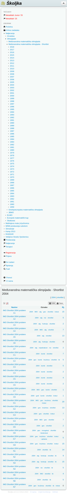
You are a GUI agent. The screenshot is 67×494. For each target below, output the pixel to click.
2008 (12, 74)
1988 (12, 128)
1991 (12, 120)
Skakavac (11, 221)
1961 (12, 202)
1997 (12, 104)
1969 (12, 180)
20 (63, 402)
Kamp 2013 (10, 231)
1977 (12, 158)
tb (59, 360)
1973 (12, 169)
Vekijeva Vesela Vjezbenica (17, 237)
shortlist (60, 297)
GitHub (55, 492)
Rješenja (8, 265)
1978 (12, 155)
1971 (12, 174)
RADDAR (10, 234)
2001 (12, 93)
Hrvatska (10, 36)
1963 (12, 196)
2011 (12, 66)
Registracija (9, 253)
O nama (8, 281)
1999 (12, 98)
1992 (12, 117)
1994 (12, 112)
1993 (12, 115)
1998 (12, 101)
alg (40, 312)
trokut (57, 312)
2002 (12, 90)
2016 (12, 52)
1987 (12, 131)
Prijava (7, 256)
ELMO (9, 215)
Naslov (14, 307)
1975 (12, 164)
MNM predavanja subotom (17, 226)
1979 (12, 153)
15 (63, 312)
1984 (12, 139)
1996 (12, 107)
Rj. (63, 307)
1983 (12, 142)
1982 (12, 145)
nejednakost (43, 348)
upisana (44, 439)
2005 (12, 82)
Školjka (11, 3)
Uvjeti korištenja (44, 492)
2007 (12, 77)
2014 (12, 58)
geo (44, 312)
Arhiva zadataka (11, 30)
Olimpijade (11, 39)
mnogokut (45, 430)
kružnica (47, 360)
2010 (12, 69)
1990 (12, 123)
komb (43, 354)
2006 (12, 79)
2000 (12, 96)
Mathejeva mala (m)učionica (17, 223)
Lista (52, 303)
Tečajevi (8, 247)
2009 (12, 71)
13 (63, 336)
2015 (12, 55)
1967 (12, 185)
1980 (12, 150)
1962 (12, 199)
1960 (12, 204)
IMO (36, 312)
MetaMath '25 (10, 19)
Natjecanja (10, 33)
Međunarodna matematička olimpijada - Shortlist (29, 44)
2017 (12, 50)
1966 (12, 188)
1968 (12, 183)
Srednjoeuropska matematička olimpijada (26, 210)
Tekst (60, 303)
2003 (12, 88)
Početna (8, 27)
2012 (12, 63)
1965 (12, 191)
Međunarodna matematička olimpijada (24, 41)
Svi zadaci (8, 262)
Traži (6, 269)
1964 (12, 193)
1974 (12, 166)
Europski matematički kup (17, 218)
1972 (12, 172)
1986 (12, 134)
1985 (12, 136)
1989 (12, 126)
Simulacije (10, 229)
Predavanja (9, 240)
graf (37, 396)
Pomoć (7, 277)
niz (45, 318)
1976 (12, 161)
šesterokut (44, 433)
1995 (12, 109)
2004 (12, 85)
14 (63, 450)
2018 (12, 47)
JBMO (11, 212)
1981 (12, 147)
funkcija (45, 324)
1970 (12, 177)
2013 (12, 60)
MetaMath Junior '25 (13, 15)
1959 (12, 207)
